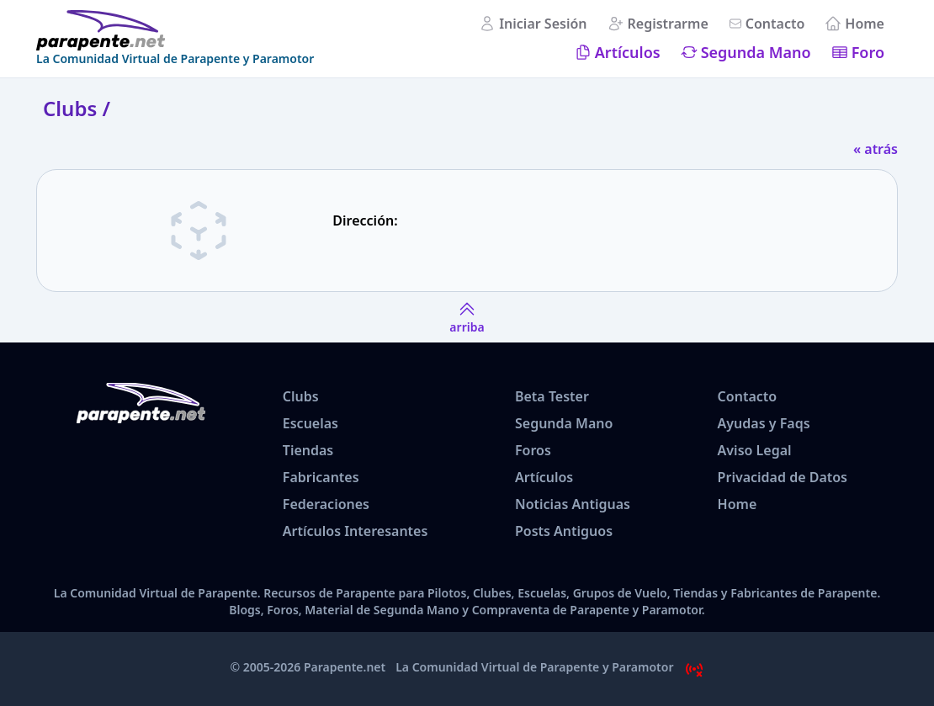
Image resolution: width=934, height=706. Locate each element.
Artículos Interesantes (355, 531)
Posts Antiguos (564, 531)
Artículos (628, 52)
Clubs (301, 396)
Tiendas (308, 450)
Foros (533, 450)
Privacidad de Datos (782, 477)
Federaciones (326, 504)
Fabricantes (321, 477)
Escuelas (310, 423)
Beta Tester (552, 396)
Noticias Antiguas (572, 504)
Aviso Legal (755, 450)
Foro (868, 52)
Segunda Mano (756, 52)
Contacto (775, 23)
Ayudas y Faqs (764, 423)
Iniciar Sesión (542, 23)
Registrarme (668, 23)
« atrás (875, 149)
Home (864, 23)
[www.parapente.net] (175, 30)
